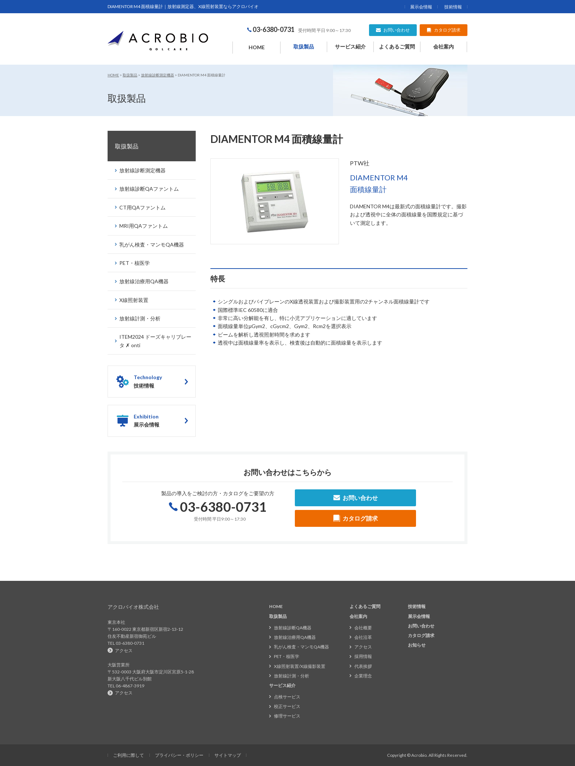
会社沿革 (363, 637)
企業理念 (363, 676)
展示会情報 (421, 7)
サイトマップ (227, 755)
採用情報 (363, 656)
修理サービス (287, 716)
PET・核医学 (134, 263)
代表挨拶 (363, 666)
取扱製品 (303, 46)
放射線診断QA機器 (292, 627)
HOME (257, 47)
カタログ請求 (421, 635)
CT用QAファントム (142, 207)
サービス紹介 (350, 46)
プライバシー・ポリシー (179, 755)
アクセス (124, 650)
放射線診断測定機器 (157, 75)
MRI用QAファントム (143, 226)
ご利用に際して (128, 755)
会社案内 (443, 46)
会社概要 (363, 627)
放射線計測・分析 (139, 318)
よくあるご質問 (397, 46)
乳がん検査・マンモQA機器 (151, 244)
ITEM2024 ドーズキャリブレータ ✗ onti (155, 341)
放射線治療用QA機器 (144, 281)
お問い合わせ (421, 626)
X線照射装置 (133, 300)
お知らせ (417, 645)
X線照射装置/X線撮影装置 (299, 666)
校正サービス (287, 706)
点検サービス (287, 697)
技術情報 (453, 7)
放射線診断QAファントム (149, 189)
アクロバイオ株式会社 (133, 607)
